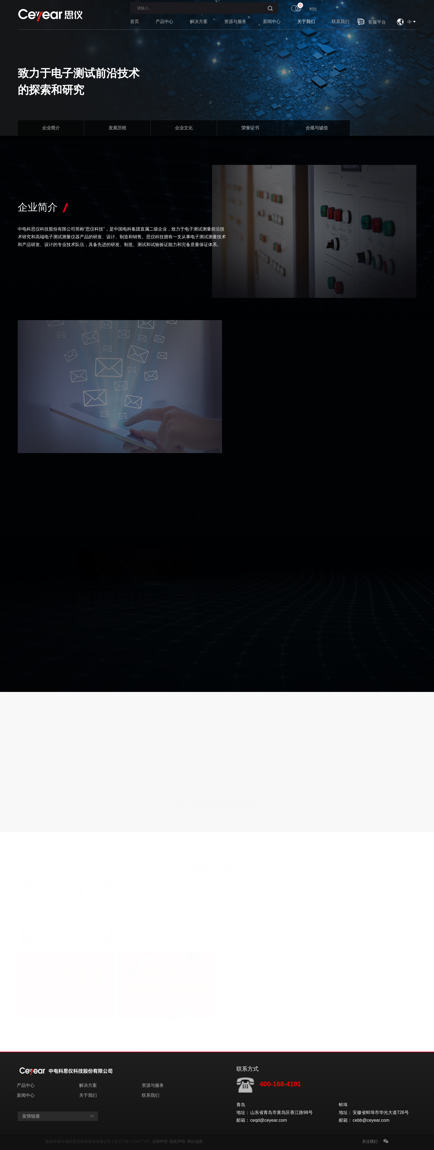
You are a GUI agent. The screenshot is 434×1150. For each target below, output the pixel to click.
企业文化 (184, 128)
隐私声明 (178, 1141)
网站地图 (195, 1141)
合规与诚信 (317, 128)
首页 (134, 24)
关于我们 (306, 24)
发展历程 (117, 128)
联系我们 (340, 24)
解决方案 (199, 24)
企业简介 (51, 128)
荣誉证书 (250, 128)
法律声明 (161, 1141)
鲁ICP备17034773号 (133, 1141)
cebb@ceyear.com (371, 1120)
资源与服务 (235, 24)
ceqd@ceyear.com (268, 1120)
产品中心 (164, 24)
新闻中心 (272, 24)
